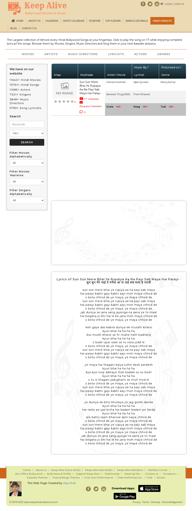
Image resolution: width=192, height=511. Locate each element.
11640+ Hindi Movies (25, 80)
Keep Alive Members (130, 469)
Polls (149, 477)
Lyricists (116, 54)
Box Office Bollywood (28, 473)
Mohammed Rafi (116, 82)
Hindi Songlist (162, 20)
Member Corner (158, 469)
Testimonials (112, 473)
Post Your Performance (99, 477)
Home (19, 20)
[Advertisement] (118, 233)
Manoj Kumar (168, 82)
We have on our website (22, 71)
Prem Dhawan (142, 94)
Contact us (29, 28)
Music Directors (83, 54)
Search (15, 116)
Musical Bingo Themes (66, 477)
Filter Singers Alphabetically (21, 192)
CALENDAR (51, 20)
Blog (13, 28)
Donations (169, 473)
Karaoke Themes (37, 477)
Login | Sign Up (174, 4)
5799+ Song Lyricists (25, 108)
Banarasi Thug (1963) (118, 94)
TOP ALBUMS (113, 20)
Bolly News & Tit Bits (59, 473)
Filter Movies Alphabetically (21, 154)
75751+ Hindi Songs (24, 85)
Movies (27, 54)
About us (34, 20)
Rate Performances (130, 477)
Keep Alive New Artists (98, 469)
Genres (164, 54)
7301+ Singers (20, 94)
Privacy (137, 502)
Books (161, 477)
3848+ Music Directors (19, 101)
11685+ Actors (20, 89)
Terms (145, 502)
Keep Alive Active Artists (65, 469)
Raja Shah (69, 483)
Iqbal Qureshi (141, 82)
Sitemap (155, 502)
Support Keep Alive (88, 473)
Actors (141, 54)
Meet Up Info (132, 473)
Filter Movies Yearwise (20, 173)
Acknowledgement (172, 502)
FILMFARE (94, 20)
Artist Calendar (73, 20)
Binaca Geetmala (137, 20)
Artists (51, 54)
